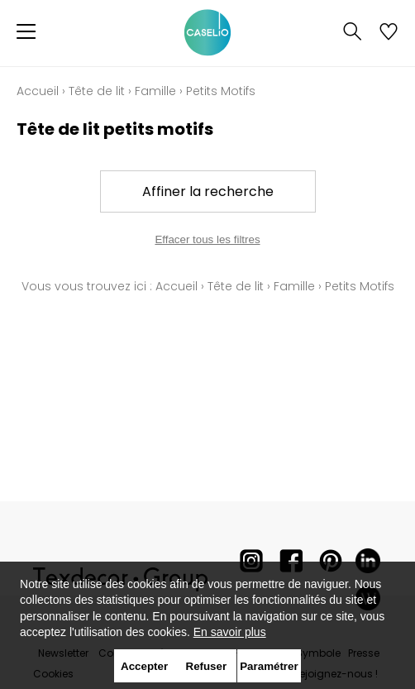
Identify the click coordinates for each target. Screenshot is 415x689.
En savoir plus (229, 632)
